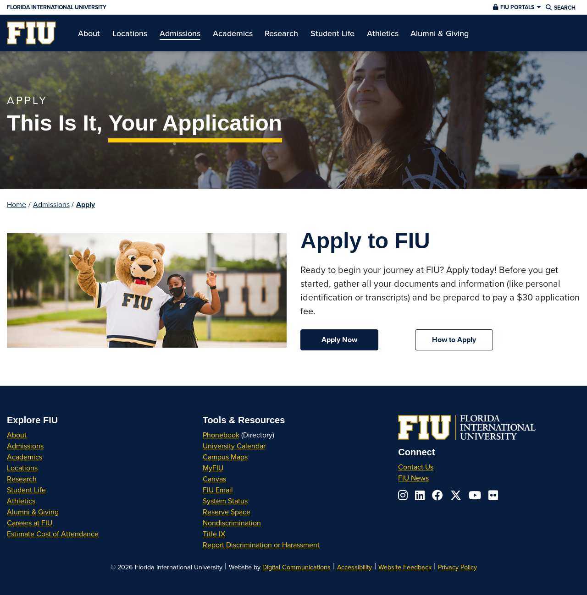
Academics (24, 457)
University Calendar (234, 446)
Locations (22, 468)
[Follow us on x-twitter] (456, 495)
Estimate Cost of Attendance (53, 534)
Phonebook (221, 435)
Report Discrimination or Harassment (261, 545)
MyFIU (213, 468)
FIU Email (218, 490)
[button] (515, 7)
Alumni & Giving (33, 512)
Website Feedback (405, 567)
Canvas (214, 479)
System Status (225, 501)
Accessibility (354, 567)
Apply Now (339, 339)
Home (16, 204)
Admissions (51, 204)
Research (22, 479)
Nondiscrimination (232, 523)
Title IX (214, 534)
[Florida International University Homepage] (199, 7)
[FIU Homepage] (31, 33)
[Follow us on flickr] (493, 495)
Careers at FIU (29, 523)
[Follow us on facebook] (437, 495)
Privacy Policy (457, 567)
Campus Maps (225, 457)
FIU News (413, 478)
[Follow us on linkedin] (419, 495)
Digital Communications (296, 567)
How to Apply (454, 339)
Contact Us (415, 467)
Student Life (26, 490)
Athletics (21, 501)
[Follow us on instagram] (402, 495)
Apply (85, 204)
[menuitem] (31, 33)
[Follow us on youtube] (475, 495)
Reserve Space (226, 512)
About (17, 435)
